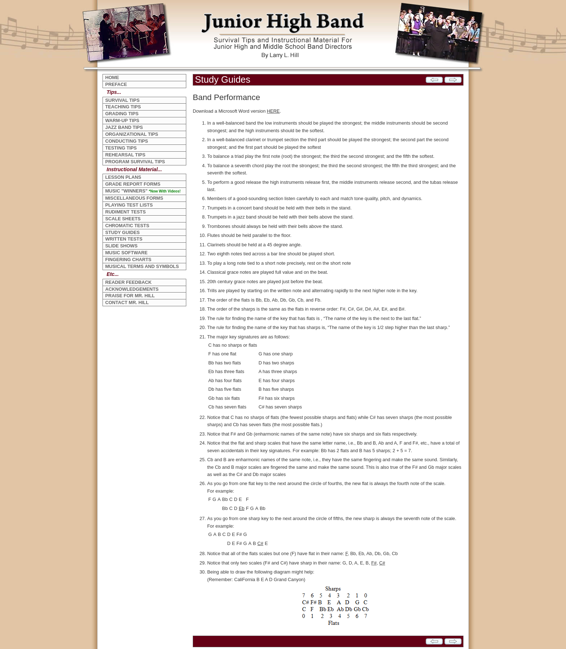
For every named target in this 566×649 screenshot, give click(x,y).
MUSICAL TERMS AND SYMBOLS (142, 266)
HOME (112, 77)
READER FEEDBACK (128, 282)
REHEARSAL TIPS (125, 154)
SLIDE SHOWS (121, 245)
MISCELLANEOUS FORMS (134, 198)
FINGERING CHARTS (128, 259)
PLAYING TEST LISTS (129, 205)
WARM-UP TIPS (122, 120)
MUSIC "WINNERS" (142, 191)
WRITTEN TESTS (123, 239)
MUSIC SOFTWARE (126, 252)
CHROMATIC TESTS (127, 225)
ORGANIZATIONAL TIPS (131, 134)
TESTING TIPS (120, 148)
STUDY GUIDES (122, 232)
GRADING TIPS (121, 113)
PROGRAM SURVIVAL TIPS (135, 161)
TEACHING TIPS (123, 106)
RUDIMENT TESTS (125, 212)
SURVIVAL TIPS (122, 100)
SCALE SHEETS (122, 218)
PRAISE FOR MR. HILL (129, 295)
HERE (273, 111)
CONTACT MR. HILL (127, 302)
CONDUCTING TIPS (126, 141)
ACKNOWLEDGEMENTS (131, 289)
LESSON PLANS (123, 177)
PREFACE (116, 84)
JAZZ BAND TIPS (124, 127)
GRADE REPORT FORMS (132, 184)
